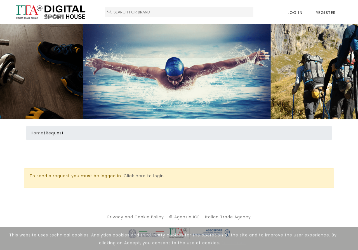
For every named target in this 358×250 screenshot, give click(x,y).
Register (325, 12)
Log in (295, 12)
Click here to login (144, 176)
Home (37, 133)
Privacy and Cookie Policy (135, 217)
